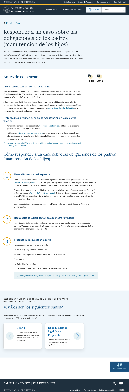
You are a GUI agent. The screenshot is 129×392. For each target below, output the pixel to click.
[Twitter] (114, 383)
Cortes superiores (103, 2)
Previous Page (11, 23)
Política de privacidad (107, 390)
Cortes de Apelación (85, 2)
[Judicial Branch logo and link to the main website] (19, 2)
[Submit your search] (123, 9)
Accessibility (75, 390)
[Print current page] (90, 78)
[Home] (18, 10)
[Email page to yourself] (99, 78)
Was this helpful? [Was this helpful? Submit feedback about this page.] (119, 366)
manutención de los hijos (49, 126)
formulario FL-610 (22, 182)
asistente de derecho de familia (61, 108)
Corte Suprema (69, 2)
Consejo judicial (120, 2)
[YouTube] (121, 383)
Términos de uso (90, 390)
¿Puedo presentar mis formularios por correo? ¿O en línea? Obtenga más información (56, 275)
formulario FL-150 (37, 193)
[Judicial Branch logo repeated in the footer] (19, 390)
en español (35, 182)
